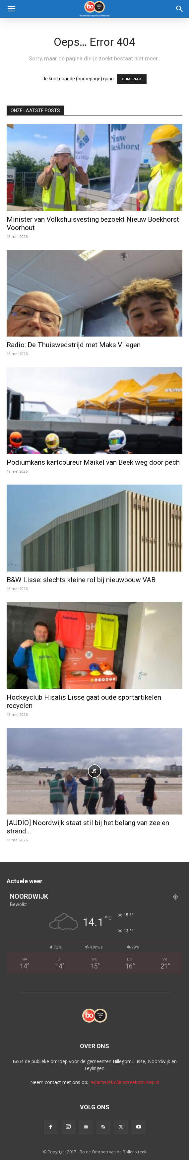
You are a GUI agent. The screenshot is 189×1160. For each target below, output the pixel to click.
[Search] (179, 9)
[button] (11, 9)
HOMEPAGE (132, 79)
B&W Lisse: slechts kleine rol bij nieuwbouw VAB (81, 580)
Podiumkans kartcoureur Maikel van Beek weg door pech (93, 462)
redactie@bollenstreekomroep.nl (124, 1082)
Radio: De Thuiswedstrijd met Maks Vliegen (74, 345)
